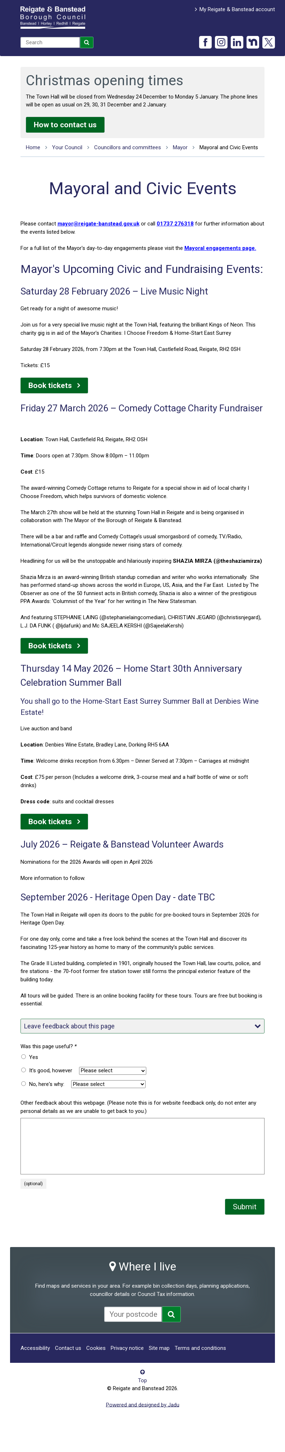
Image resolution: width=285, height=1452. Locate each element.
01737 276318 (175, 223)
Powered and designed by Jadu (142, 1404)
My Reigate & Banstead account (237, 9)
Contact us (68, 1348)
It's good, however (50, 1070)
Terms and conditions (200, 1348)
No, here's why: (46, 1084)
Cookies (96, 1348)
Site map (159, 1348)
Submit (245, 1206)
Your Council (67, 147)
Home (33, 147)
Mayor (180, 147)
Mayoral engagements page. (220, 248)
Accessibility (35, 1348)
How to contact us (65, 124)
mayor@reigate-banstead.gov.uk (98, 223)
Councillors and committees (127, 147)
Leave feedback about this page (142, 1026)
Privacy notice (127, 1348)
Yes (33, 1057)
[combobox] (50, 42)
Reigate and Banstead (52, 17)
